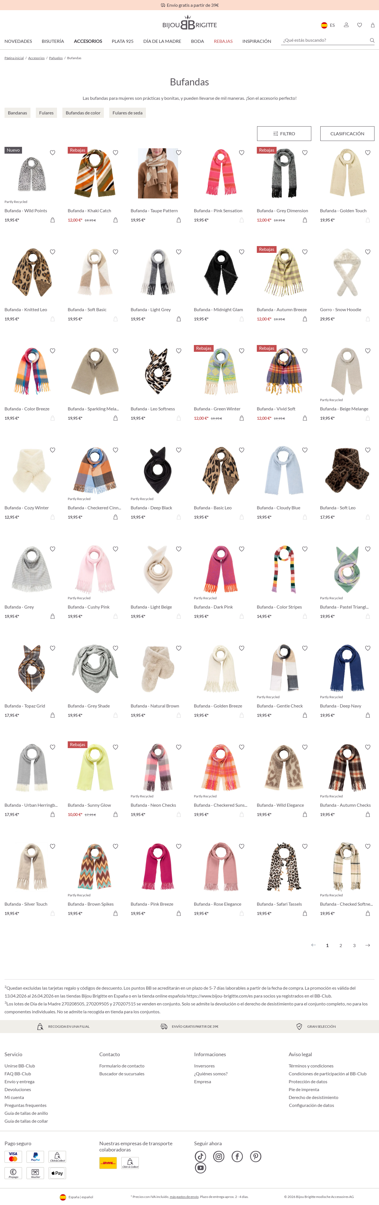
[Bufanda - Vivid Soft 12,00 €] (284, 385)
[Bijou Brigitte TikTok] (200, 1156)
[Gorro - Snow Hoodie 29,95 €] (347, 286)
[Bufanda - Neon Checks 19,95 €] (158, 781)
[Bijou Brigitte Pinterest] (255, 1156)
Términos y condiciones (311, 1065)
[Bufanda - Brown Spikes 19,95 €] (95, 881)
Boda (197, 41)
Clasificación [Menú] (347, 133)
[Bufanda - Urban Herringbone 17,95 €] (32, 781)
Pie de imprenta (304, 1089)
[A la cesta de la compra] (52, 220)
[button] (346, 25)
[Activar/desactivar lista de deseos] (52, 153)
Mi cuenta (14, 1097)
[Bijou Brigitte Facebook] (237, 1156)
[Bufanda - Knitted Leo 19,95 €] (32, 286)
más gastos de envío (184, 1197)
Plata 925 (122, 41)
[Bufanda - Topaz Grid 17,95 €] (32, 683)
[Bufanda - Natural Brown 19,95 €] (158, 683)
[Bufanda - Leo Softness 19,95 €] (158, 385)
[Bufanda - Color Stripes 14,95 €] (284, 583)
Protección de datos (308, 1081)
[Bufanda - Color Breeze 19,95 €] (32, 385)
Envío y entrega (19, 1081)
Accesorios (88, 41)
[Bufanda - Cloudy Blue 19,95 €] (284, 484)
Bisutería (53, 41)
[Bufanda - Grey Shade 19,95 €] (95, 683)
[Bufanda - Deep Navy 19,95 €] (347, 683)
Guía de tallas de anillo (26, 1113)
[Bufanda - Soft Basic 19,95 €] (95, 286)
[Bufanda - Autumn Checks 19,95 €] (347, 781)
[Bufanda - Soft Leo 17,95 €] (347, 484)
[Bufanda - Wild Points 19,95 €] (32, 187)
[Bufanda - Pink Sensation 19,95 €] (221, 187)
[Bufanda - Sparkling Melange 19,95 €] (95, 385)
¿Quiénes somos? (210, 1073)
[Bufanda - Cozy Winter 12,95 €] (32, 484)
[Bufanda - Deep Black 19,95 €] (158, 484)
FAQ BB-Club (18, 1073)
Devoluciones (18, 1089)
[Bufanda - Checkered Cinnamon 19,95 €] (95, 484)
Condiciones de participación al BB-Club (328, 1073)
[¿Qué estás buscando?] (327, 40)
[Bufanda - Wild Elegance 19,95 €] (284, 781)
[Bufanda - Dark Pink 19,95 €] (221, 583)
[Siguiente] (367, 945)
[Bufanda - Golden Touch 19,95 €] (347, 187)
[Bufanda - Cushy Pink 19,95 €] (95, 583)
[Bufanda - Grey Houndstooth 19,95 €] (32, 583)
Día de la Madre (162, 41)
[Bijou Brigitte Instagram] (218, 1156)
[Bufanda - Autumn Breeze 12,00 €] (284, 286)
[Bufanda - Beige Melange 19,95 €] (347, 385)
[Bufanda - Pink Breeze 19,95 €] (158, 881)
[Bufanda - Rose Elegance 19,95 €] (221, 881)
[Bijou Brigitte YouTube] (200, 1167)
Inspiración (256, 41)
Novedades (18, 41)
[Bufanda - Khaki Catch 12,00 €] (95, 187)
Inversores (204, 1065)
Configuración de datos (311, 1105)
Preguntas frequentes (26, 1105)
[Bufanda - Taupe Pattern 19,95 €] (158, 187)
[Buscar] (372, 40)
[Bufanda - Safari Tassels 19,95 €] (284, 881)
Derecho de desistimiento (313, 1097)
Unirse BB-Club (20, 1065)
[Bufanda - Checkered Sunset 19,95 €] (221, 781)
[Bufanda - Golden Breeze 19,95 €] (221, 683)
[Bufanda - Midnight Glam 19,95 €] (221, 286)
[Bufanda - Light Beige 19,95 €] (158, 583)
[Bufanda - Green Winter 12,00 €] (221, 385)
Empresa (202, 1081)
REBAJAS (223, 41)
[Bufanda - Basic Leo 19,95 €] (221, 484)
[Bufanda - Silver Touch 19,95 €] (32, 881)
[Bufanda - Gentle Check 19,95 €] (284, 683)
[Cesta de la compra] (372, 25)
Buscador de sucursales (121, 1073)
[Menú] (284, 133)
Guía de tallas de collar (26, 1121)
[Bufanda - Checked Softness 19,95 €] (347, 881)
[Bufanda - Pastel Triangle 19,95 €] (347, 583)
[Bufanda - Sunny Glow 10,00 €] (95, 781)
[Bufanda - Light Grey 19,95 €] (158, 286)
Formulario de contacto (121, 1065)
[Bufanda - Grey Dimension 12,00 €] (284, 187)
